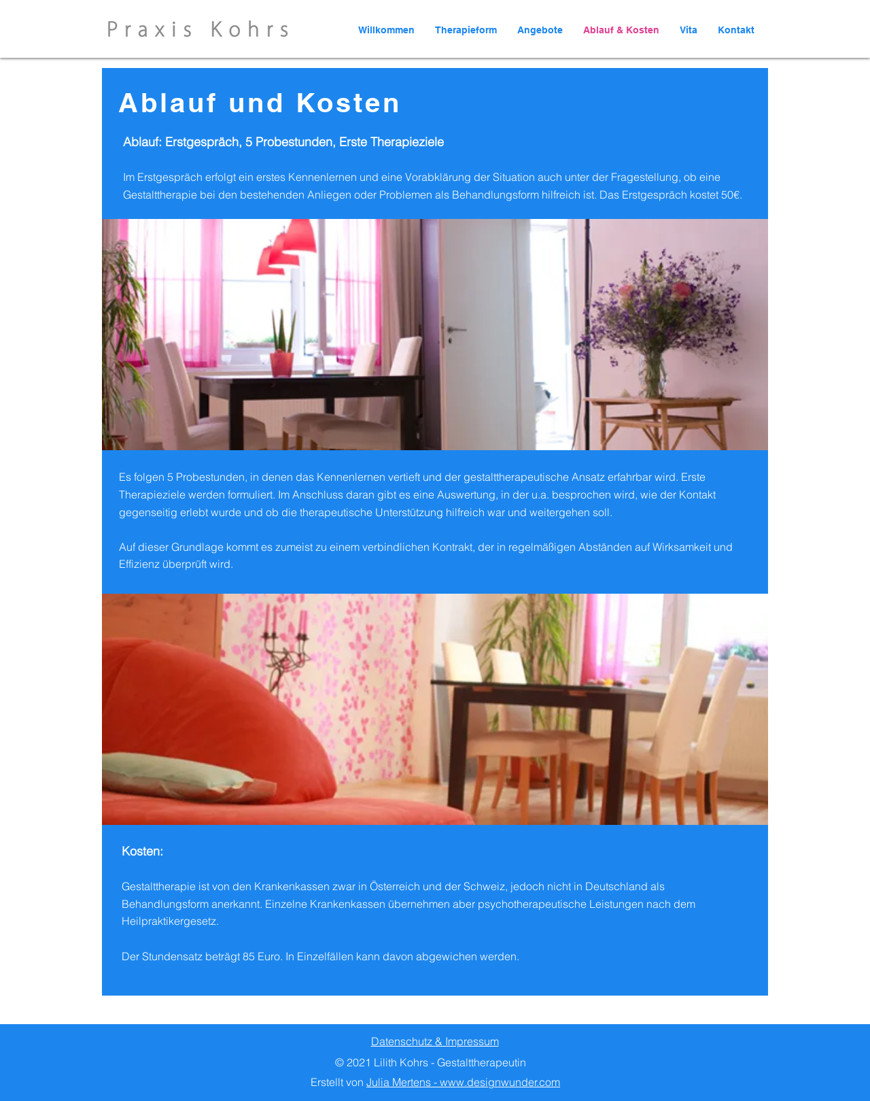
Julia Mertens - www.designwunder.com (463, 1082)
